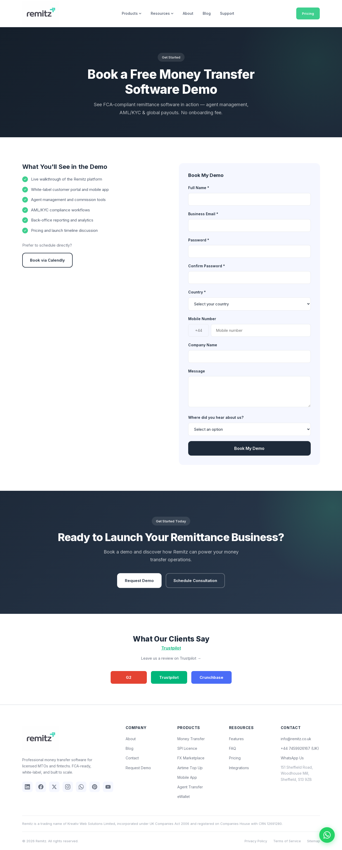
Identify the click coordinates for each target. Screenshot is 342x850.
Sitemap (313, 841)
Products (131, 13)
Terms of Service (287, 841)
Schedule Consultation (195, 586)
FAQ (232, 748)
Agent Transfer (190, 787)
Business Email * (203, 219)
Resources (162, 13)
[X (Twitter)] (54, 787)
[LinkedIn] (27, 787)
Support (227, 13)
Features (236, 739)
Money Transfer (191, 739)
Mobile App (187, 777)
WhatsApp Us (292, 758)
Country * (197, 298)
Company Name (202, 350)
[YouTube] (108, 787)
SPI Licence (187, 748)
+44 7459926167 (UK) (300, 748)
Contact (132, 758)
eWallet (183, 796)
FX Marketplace (190, 758)
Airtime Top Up (190, 768)
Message (196, 376)
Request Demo (139, 586)
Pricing (308, 13)
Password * (198, 245)
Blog (207, 13)
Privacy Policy (256, 841)
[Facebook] (41, 787)
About (188, 13)
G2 (128, 677)
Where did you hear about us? (216, 423)
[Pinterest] (94, 787)
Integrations (239, 768)
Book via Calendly (47, 265)
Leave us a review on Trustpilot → (171, 658)
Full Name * (198, 193)
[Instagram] (68, 787)
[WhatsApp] (81, 787)
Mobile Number (202, 324)
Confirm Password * (206, 271)
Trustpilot (171, 648)
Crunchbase (211, 677)
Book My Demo (249, 454)
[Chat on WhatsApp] (327, 835)
